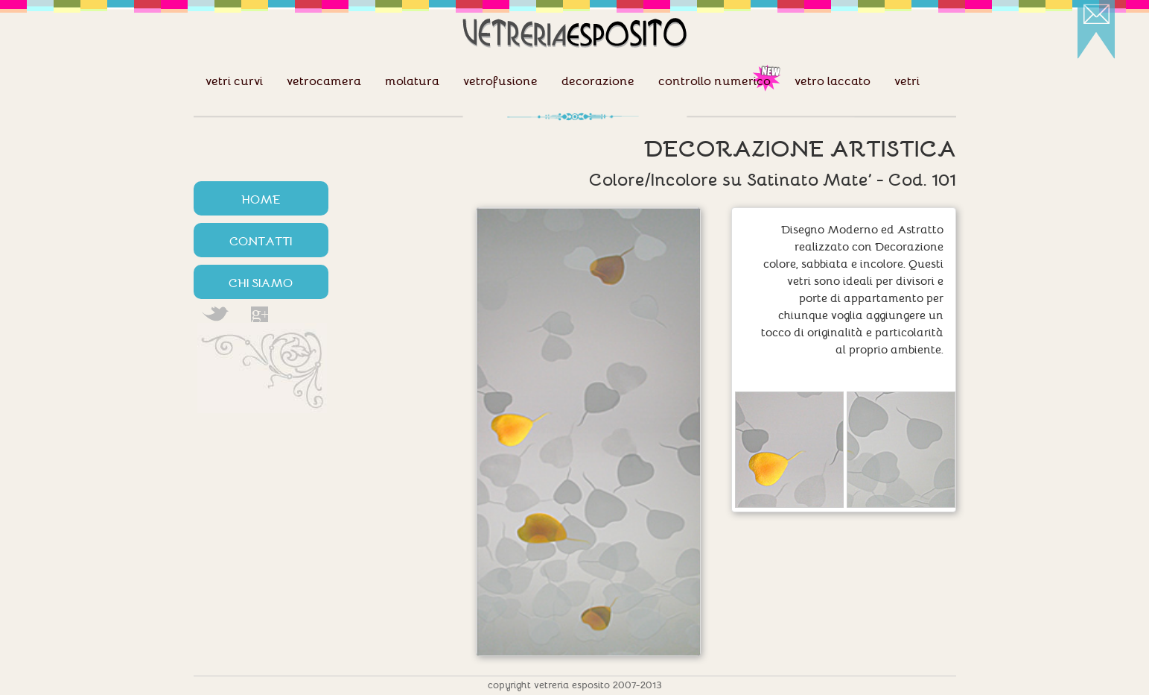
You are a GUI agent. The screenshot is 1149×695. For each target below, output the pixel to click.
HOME (261, 198)
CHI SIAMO (261, 282)
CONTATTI (260, 240)
